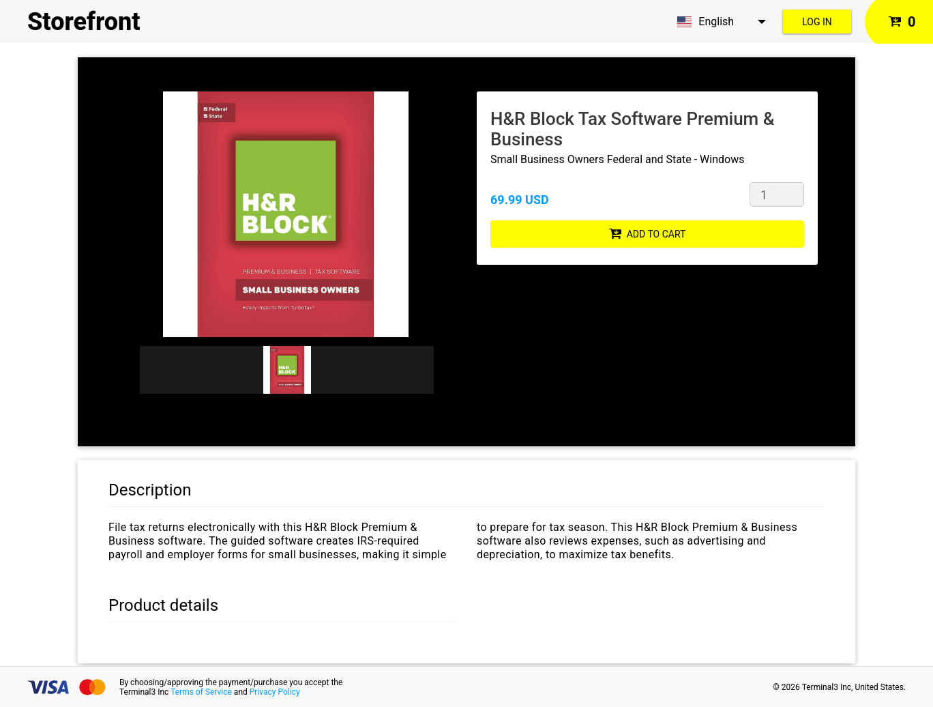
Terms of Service (201, 692)
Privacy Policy (275, 692)
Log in (817, 21)
